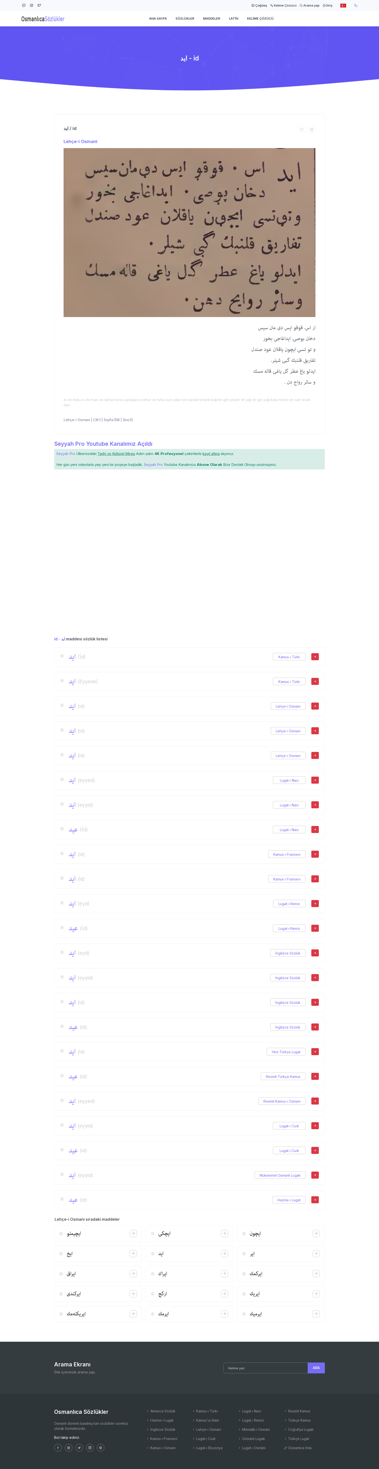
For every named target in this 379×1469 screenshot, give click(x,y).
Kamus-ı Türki (289, 657)
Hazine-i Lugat (288, 1200)
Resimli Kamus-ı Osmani (281, 1101)
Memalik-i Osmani (254, 1429)
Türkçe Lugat (296, 1439)
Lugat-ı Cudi (289, 1126)
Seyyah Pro (65, 453)
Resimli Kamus (297, 1411)
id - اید (59, 638)
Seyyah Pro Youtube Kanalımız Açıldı (103, 443)
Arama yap (309, 5)
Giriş (327, 5)
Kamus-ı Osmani (160, 1448)
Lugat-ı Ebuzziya (207, 1448)
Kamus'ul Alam (205, 1420)
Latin (233, 18)
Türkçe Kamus (297, 1420)
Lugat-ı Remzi (289, 904)
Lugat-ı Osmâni (252, 1448)
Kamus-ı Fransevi (286, 854)
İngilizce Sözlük (287, 953)
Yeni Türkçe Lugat (286, 1052)
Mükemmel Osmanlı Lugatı (280, 1175)
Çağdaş (259, 5)
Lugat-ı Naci (289, 780)
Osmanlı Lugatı (251, 1439)
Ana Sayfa (158, 18)
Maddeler (211, 18)
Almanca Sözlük (160, 1411)
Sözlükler (184, 18)
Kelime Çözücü (283, 5)
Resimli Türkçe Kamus (283, 1077)
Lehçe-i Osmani (80, 141)
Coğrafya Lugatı (298, 1429)
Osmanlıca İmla (298, 1448)
